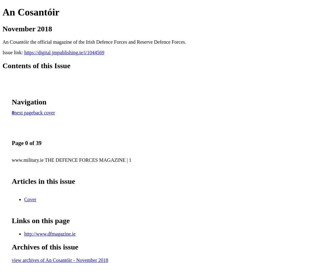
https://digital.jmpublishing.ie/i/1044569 (64, 52)
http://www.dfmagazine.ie (50, 233)
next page (23, 112)
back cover (44, 112)
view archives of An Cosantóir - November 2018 (60, 260)
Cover (30, 199)
